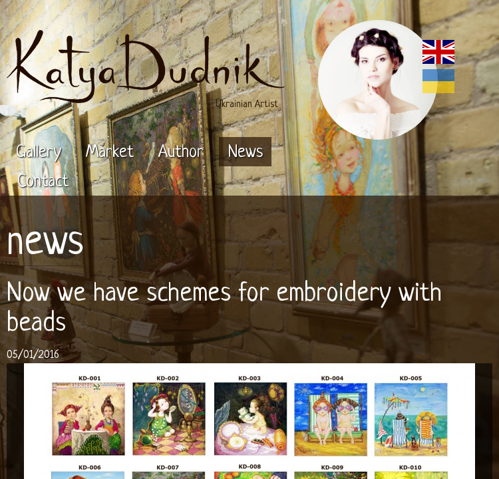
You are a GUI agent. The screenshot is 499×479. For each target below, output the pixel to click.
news (45, 243)
